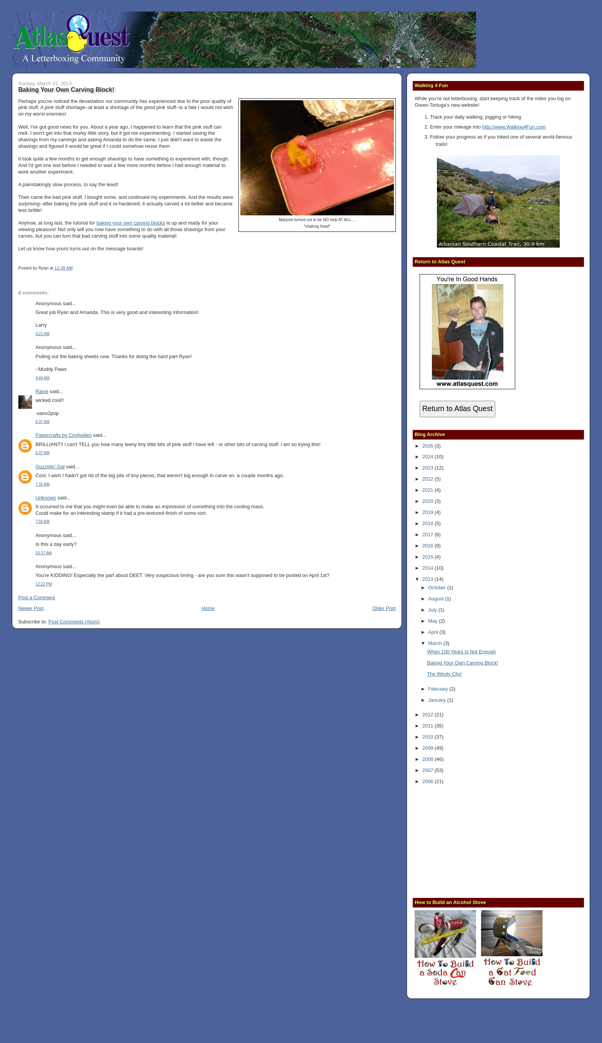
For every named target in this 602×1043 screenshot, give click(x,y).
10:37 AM (43, 553)
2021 (428, 490)
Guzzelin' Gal (49, 466)
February (438, 689)
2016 (428, 546)
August (436, 599)
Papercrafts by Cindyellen (63, 435)
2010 (428, 737)
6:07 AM (42, 453)
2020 (428, 501)
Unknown (45, 498)
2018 (428, 523)
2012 (428, 714)
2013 (428, 579)
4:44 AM (42, 378)
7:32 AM (42, 484)
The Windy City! (444, 674)
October (437, 587)
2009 (428, 748)
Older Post (384, 608)
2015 (428, 557)
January (437, 700)
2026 (428, 446)
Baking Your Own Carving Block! (66, 89)
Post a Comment (36, 597)
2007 (428, 770)
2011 (428, 726)
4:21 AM (42, 334)
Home (208, 608)
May (433, 621)
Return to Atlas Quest (457, 409)
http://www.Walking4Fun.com (514, 127)
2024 (428, 457)
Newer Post (30, 608)
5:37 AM (42, 422)
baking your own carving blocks (130, 223)
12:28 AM (64, 268)
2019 (428, 512)
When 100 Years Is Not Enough (461, 652)
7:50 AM (42, 521)
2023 (428, 468)
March (435, 643)
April (433, 632)
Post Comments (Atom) (74, 622)
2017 (428, 534)
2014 (428, 568)
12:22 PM (43, 584)
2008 (428, 759)
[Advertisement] (463, 840)
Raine (41, 391)
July (433, 610)
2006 (428, 781)
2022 (428, 479)
